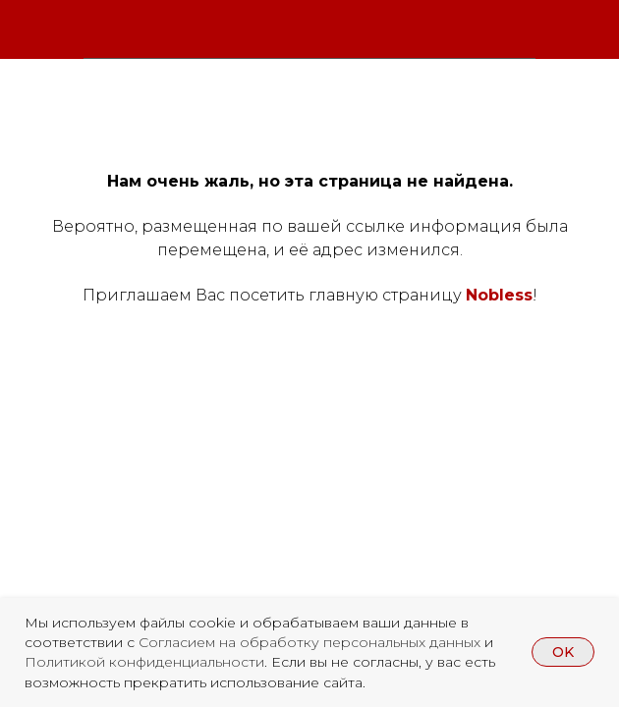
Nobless (499, 295)
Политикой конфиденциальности (144, 662)
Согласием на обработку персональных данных (311, 642)
